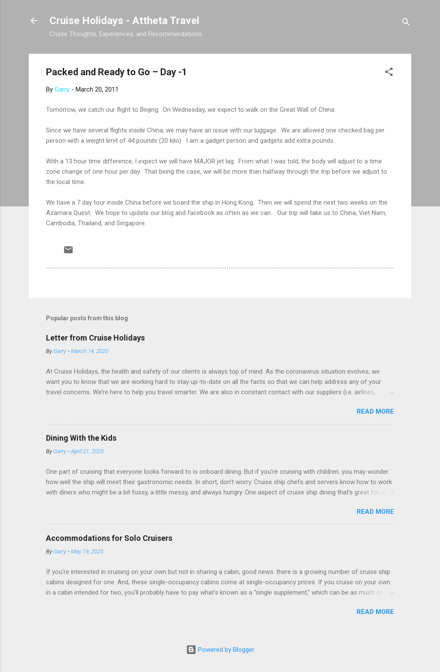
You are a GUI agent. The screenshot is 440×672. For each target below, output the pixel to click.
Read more (375, 411)
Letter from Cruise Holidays (95, 337)
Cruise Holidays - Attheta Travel (124, 21)
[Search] (406, 23)
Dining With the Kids (81, 437)
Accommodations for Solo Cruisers (109, 538)
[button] (389, 73)
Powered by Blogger (220, 650)
